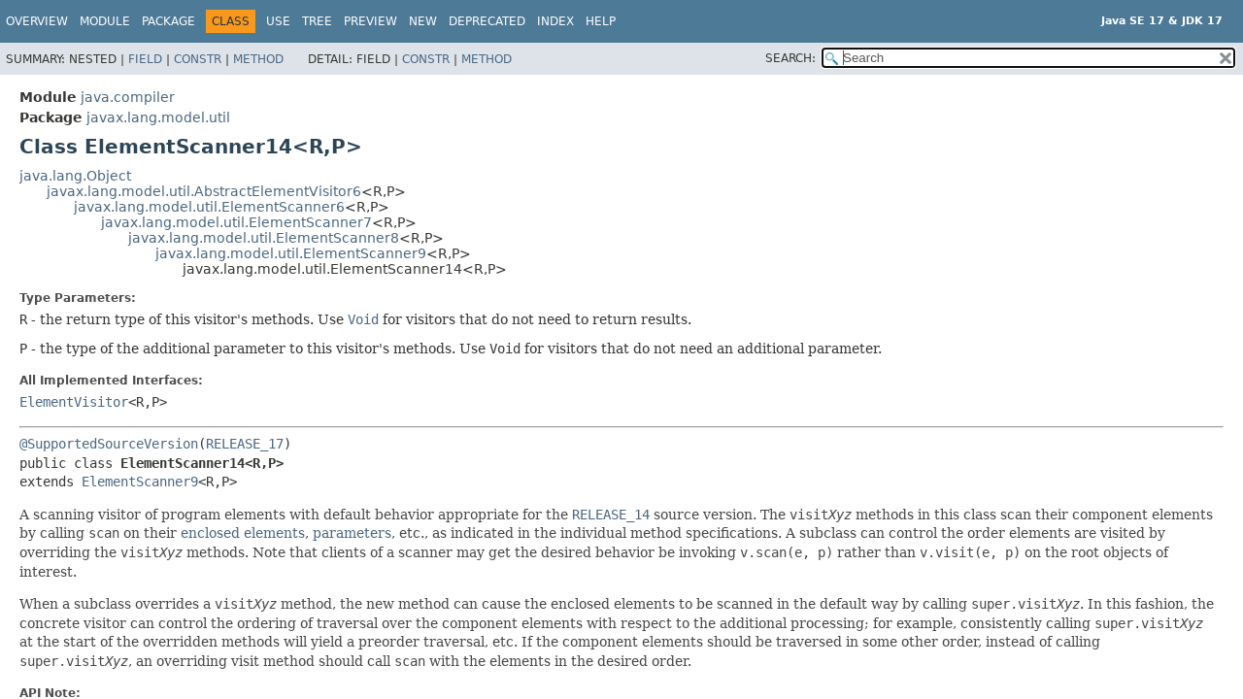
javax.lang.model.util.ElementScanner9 (290, 253)
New (423, 21)
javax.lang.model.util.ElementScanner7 (236, 222)
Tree (317, 21)
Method (258, 59)
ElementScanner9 (140, 481)
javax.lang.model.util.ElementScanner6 (209, 207)
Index (555, 21)
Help (601, 21)
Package (168, 21)
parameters (352, 533)
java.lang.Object (75, 175)
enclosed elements (243, 533)
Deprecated (487, 21)
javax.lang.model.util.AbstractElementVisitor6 (204, 191)
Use (278, 21)
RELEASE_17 (245, 443)
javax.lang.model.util (158, 117)
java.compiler (128, 97)
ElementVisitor (73, 402)
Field (145, 59)
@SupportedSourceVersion (108, 443)
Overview (37, 21)
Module (105, 21)
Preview (370, 21)
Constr (197, 59)
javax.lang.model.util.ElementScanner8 (263, 238)
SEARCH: (790, 58)
